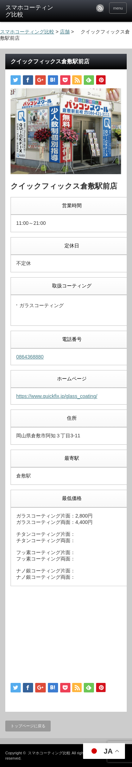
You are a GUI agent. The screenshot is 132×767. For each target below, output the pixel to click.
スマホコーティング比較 (49, 753)
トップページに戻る (28, 726)
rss (100, 8)
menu (118, 8)
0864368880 (30, 357)
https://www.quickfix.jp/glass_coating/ (56, 396)
